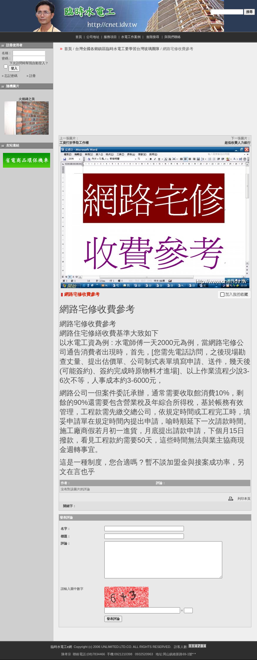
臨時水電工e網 (61, 647)
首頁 (78, 37)
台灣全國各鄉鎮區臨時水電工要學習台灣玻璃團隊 (117, 49)
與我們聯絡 (173, 37)
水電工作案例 (131, 37)
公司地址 (92, 37)
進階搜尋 (217, 17)
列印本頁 (244, 498)
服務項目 (110, 37)
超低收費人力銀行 (238, 142)
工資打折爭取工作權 (74, 142)
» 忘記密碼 (9, 75)
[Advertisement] (103, 95)
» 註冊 (31, 75)
